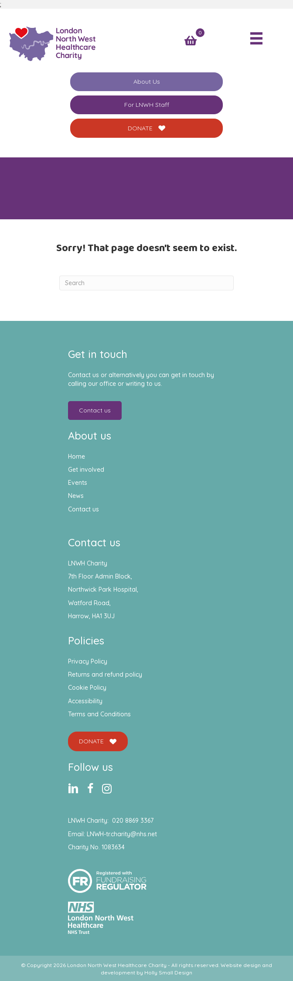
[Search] (146, 283)
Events (77, 483)
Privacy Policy (87, 661)
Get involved (86, 469)
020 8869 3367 (132, 820)
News (76, 496)
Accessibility (85, 701)
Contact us (83, 509)
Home (76, 456)
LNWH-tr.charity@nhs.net (122, 834)
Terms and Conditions (99, 714)
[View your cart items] (190, 41)
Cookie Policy (87, 687)
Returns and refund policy (105, 674)
